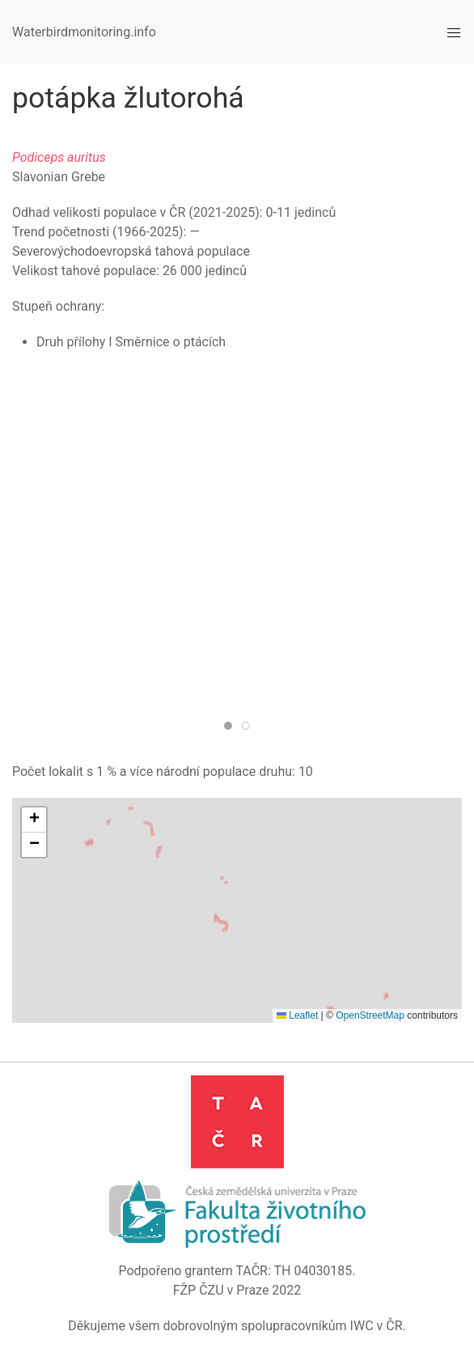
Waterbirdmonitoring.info (84, 32)
